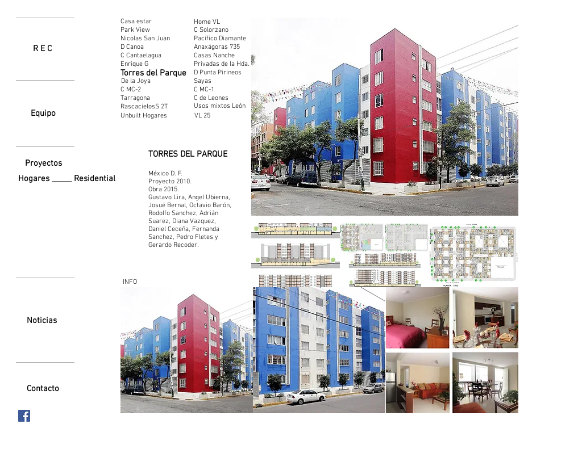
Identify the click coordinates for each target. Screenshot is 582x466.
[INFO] (129, 282)
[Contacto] (43, 388)
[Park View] (136, 30)
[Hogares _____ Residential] (69, 179)
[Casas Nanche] (214, 56)
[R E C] (42, 48)
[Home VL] (215, 22)
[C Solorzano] (215, 30)
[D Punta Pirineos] (218, 73)
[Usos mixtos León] (220, 106)
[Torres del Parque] (153, 73)
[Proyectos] (43, 163)
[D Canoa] (133, 47)
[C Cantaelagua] (143, 56)
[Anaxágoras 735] (217, 47)
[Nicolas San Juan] (149, 38)
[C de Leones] (211, 98)
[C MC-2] (131, 90)
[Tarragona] (139, 98)
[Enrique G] (141, 64)
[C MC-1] (205, 90)
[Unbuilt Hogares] (149, 116)
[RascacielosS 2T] (146, 107)
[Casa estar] (139, 21)
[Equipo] (43, 113)
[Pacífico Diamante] (220, 38)
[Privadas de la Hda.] (222, 64)
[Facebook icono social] (24, 416)
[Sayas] (204, 81)
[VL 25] (220, 116)
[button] (295, 255)
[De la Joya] (135, 81)
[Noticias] (42, 321)
